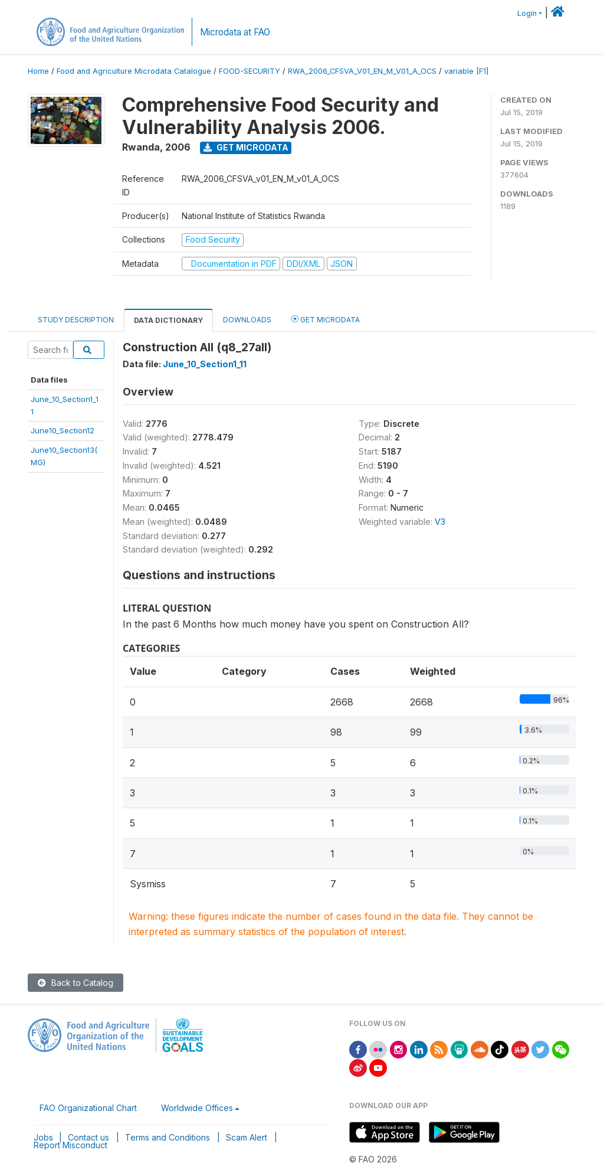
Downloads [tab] (247, 319)
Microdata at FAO (235, 32)
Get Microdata (245, 147)
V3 (440, 522)
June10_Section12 (62, 430)
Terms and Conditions (167, 1137)
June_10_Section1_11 (205, 364)
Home (38, 71)
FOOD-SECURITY (249, 71)
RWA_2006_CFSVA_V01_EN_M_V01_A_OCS (362, 71)
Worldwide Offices (197, 1108)
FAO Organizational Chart (88, 1108)
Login (527, 13)
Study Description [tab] (76, 319)
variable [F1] (466, 71)
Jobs (43, 1137)
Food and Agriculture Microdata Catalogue (134, 71)
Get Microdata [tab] (325, 319)
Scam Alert (246, 1137)
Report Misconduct (70, 1145)
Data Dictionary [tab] (168, 320)
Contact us (88, 1137)
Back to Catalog (75, 983)
